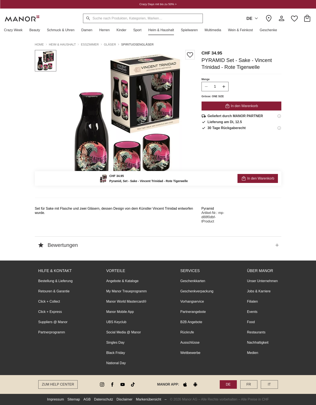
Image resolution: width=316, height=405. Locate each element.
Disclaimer (125, 399)
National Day (116, 363)
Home (39, 44)
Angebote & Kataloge (122, 281)
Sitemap (73, 399)
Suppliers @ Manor (53, 322)
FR (248, 384)
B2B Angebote (191, 322)
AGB (87, 399)
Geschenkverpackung (197, 291)
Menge (205, 79)
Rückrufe (187, 332)
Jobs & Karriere (258, 291)
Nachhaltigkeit (258, 342)
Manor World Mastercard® (126, 301)
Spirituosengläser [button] (137, 44)
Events (252, 312)
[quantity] (215, 86)
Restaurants (256, 332)
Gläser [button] (110, 44)
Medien (252, 353)
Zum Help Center (58, 384)
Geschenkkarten (192, 281)
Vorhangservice (192, 301)
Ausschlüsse (190, 342)
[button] (15, 30)
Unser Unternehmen (262, 281)
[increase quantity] (223, 86)
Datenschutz (103, 399)
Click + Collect (49, 301)
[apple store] (185, 384)
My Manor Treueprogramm (126, 291)
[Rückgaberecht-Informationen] (279, 128)
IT (269, 384)
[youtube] (122, 384)
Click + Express (50, 312)
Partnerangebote (193, 312)
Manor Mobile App (120, 312)
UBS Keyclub (116, 322)
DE (253, 18)
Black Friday (115, 353)
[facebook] (112, 384)
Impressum (55, 399)
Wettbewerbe (190, 353)
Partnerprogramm (51, 332)
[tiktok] (133, 384)
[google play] (195, 384)
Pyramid (207, 208)
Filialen (252, 301)
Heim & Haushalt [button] (62, 44)
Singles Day (115, 342)
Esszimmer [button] (90, 44)
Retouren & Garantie (54, 291)
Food (251, 322)
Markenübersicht (148, 399)
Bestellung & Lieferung (55, 281)
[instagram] (102, 384)
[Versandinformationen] (279, 116)
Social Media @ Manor (123, 332)
